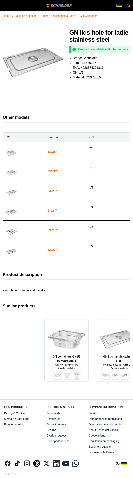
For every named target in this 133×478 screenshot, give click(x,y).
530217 (52, 151)
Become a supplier (100, 446)
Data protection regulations (105, 418)
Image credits (10, 474)
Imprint (93, 413)
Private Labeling (14, 424)
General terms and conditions (107, 424)
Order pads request (58, 441)
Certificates (53, 418)
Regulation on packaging (104, 441)
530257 (52, 230)
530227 (52, 171)
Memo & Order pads (16, 418)
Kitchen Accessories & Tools (58, 15)
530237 (52, 191)
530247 (52, 210)
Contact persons (56, 424)
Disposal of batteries (101, 452)
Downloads (53, 413)
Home (6, 15)
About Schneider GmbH (103, 430)
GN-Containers (89, 15)
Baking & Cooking (26, 15)
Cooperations (97, 435)
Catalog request (56, 435)
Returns (51, 430)
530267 (52, 249)
